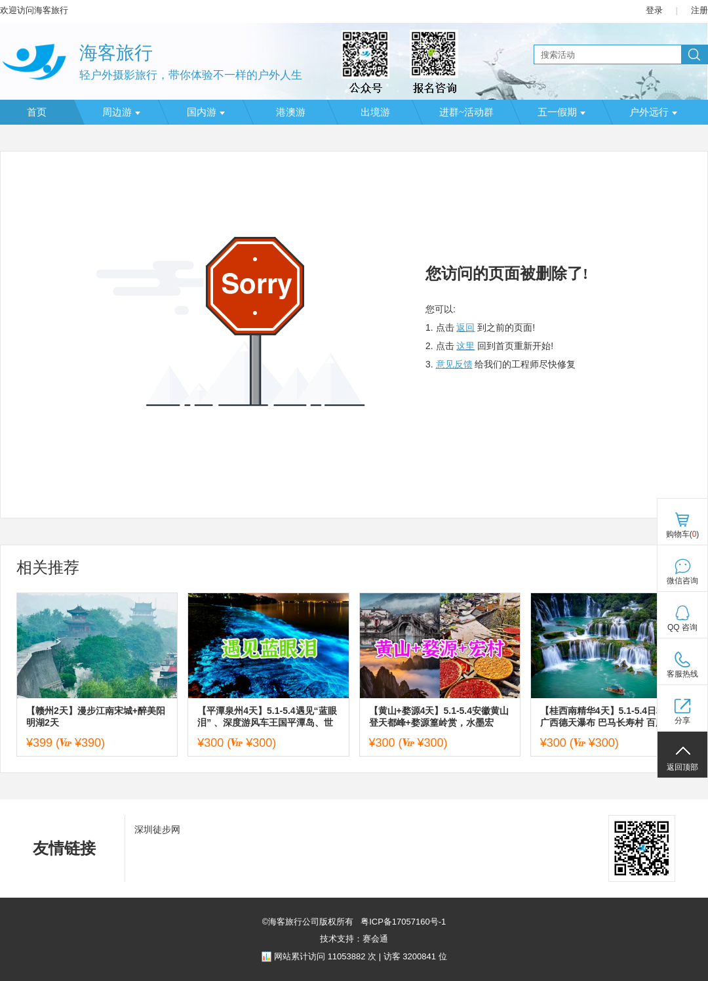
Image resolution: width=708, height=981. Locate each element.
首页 (37, 112)
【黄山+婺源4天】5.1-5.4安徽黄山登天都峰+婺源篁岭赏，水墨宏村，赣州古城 (439, 716)
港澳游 (290, 112)
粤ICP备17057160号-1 (402, 922)
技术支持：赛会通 (354, 939)
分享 (682, 720)
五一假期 (561, 112)
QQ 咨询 (682, 627)
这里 (465, 346)
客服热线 (682, 673)
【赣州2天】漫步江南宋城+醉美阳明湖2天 (95, 716)
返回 (465, 327)
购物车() (682, 534)
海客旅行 (116, 53)
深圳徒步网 (157, 829)
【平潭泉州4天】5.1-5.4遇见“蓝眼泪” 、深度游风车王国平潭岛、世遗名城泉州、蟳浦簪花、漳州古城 (266, 716)
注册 (699, 10)
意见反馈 (454, 364)
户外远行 (653, 112)
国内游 (206, 112)
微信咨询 (682, 580)
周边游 (121, 112)
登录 (654, 10)
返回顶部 (682, 767)
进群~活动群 (466, 112)
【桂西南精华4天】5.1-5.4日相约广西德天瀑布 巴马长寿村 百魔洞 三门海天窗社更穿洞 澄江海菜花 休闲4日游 (607, 716)
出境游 (375, 112)
